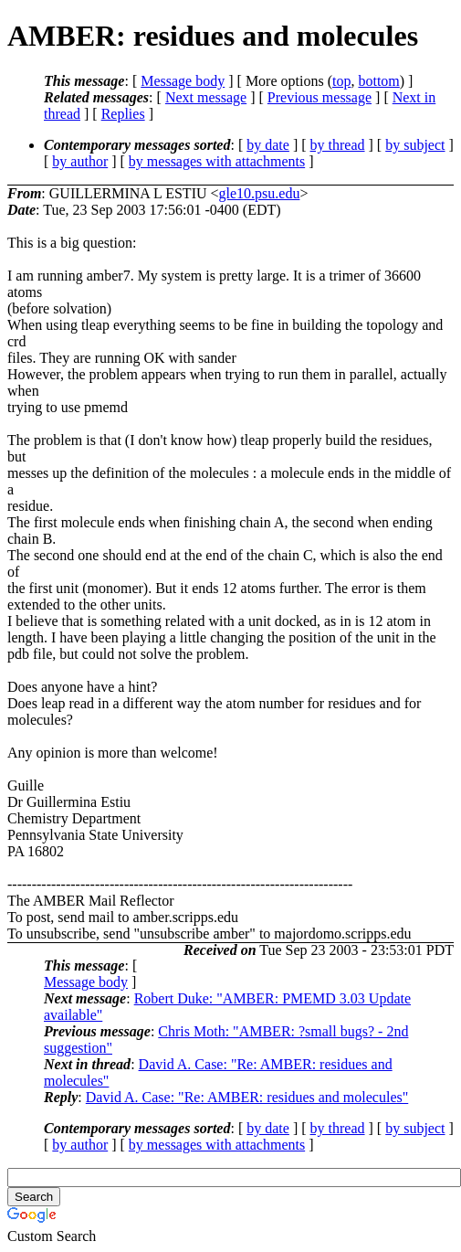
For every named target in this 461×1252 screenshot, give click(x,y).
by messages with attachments (217, 161)
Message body (183, 81)
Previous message (319, 97)
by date (267, 145)
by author (80, 161)
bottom (378, 81)
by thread (337, 145)
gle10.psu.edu (259, 193)
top (341, 81)
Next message (205, 97)
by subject (415, 145)
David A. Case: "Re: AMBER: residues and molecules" (247, 1097)
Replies (123, 114)
